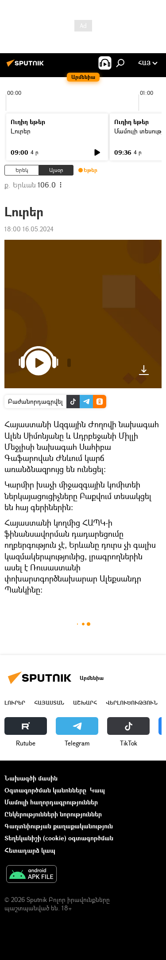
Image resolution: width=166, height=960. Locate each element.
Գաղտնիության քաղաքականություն (58, 826)
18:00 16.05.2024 (29, 229)
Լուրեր (21, 131)
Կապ (97, 790)
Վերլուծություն (132, 702)
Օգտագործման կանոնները (45, 790)
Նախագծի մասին (31, 778)
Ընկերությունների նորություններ (53, 814)
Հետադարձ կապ (29, 850)
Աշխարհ (85, 702)
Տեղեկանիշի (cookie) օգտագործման (58, 838)
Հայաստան (49, 702)
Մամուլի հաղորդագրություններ (51, 802)
